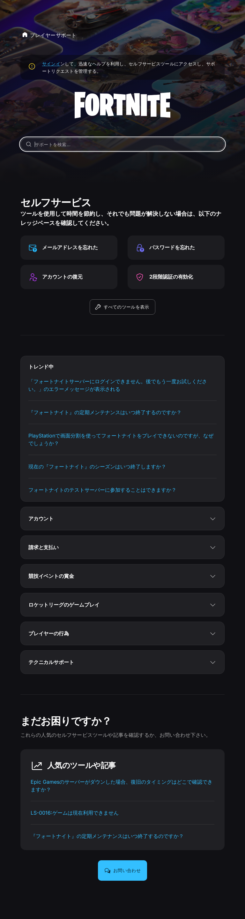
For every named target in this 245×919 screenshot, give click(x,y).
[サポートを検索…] (122, 144)
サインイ (51, 63)
